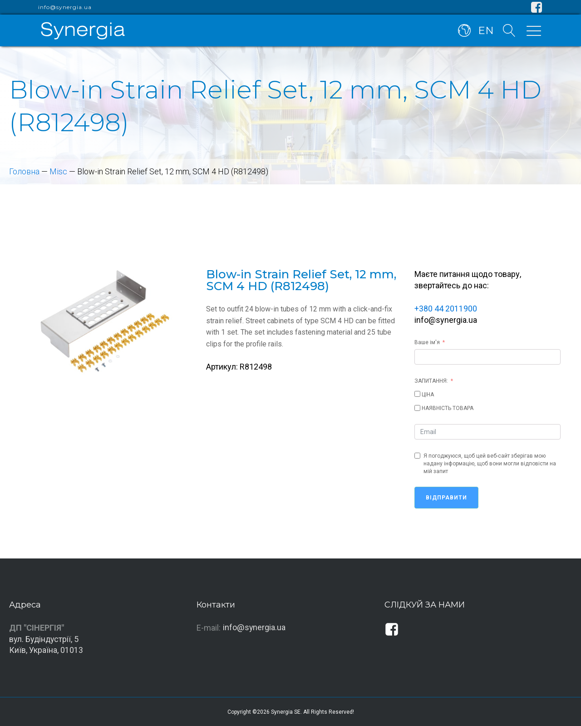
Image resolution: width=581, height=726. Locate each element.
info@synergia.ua (65, 7)
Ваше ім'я (427, 341)
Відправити (446, 497)
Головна (24, 171)
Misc (59, 171)
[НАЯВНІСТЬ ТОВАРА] (417, 407)
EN (486, 31)
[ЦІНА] (417, 393)
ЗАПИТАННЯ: (431, 380)
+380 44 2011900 (445, 308)
